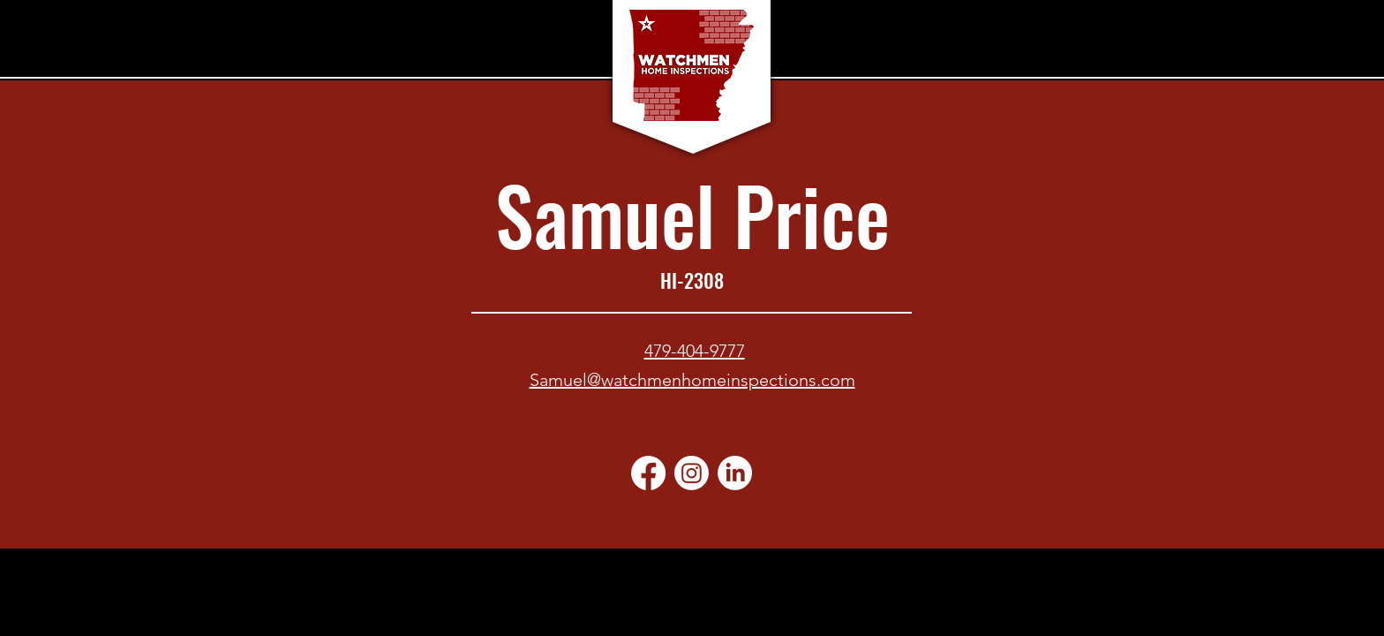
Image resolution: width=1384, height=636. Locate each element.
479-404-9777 (694, 350)
